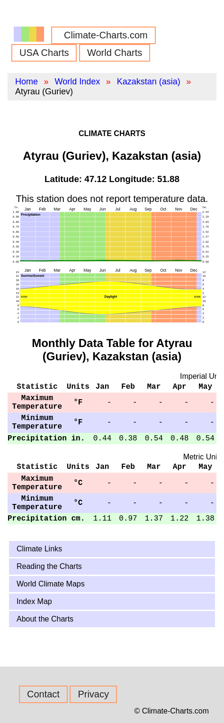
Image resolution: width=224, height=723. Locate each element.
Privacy (93, 694)
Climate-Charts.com (106, 35)
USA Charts (44, 52)
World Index (77, 81)
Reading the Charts (49, 566)
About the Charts (45, 619)
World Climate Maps (51, 584)
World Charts (114, 52)
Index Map (34, 601)
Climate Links (39, 549)
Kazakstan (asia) (148, 81)
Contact (43, 694)
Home (26, 81)
